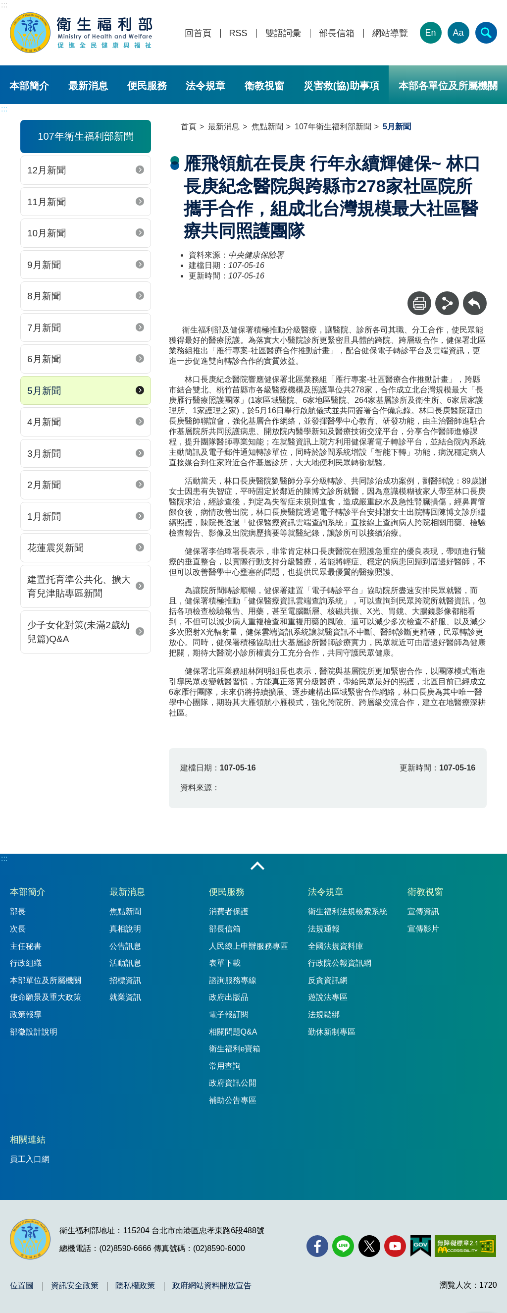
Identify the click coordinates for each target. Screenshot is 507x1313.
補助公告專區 (232, 1100)
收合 (257, 866)
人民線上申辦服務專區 (248, 946)
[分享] (447, 303)
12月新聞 (46, 170)
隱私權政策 (135, 1286)
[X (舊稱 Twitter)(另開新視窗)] (369, 1246)
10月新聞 (46, 233)
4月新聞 (44, 422)
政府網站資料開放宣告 (212, 1286)
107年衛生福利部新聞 (333, 126)
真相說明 (125, 929)
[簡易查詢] (486, 33)
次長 (18, 929)
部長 (18, 911)
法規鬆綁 (324, 1014)
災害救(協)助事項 (341, 85)
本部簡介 (29, 85)
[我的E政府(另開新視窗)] (420, 1246)
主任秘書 (26, 946)
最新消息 (88, 85)
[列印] (419, 303)
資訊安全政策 (75, 1286)
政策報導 (26, 1014)
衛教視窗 (264, 85)
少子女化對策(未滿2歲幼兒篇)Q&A (78, 632)
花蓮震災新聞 (55, 548)
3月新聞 (44, 453)
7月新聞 (44, 328)
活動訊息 (125, 963)
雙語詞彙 (283, 33)
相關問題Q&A (233, 1032)
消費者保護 (229, 911)
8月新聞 (44, 296)
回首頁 (198, 33)
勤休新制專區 (331, 1032)
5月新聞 (44, 390)
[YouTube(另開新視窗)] (395, 1246)
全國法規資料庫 (335, 946)
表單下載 (225, 963)
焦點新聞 (267, 126)
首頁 (189, 126)
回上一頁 (475, 296)
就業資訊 (125, 997)
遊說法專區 (328, 997)
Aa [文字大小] (458, 33)
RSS (238, 33)
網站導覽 (390, 33)
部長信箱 (337, 33)
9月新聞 (44, 265)
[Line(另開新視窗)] (343, 1246)
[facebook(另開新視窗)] (317, 1246)
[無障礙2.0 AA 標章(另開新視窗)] (465, 1246)
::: (4, 4)
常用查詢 (225, 1066)
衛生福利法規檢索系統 (347, 911)
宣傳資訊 (423, 911)
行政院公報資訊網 (339, 963)
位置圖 (22, 1286)
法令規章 (205, 85)
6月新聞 (44, 359)
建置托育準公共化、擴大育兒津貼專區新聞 (79, 586)
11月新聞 (46, 202)
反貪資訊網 (328, 980)
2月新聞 (44, 485)
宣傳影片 (423, 929)
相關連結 (28, 1140)
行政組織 (26, 963)
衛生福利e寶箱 (235, 1048)
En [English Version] (430, 33)
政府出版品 (229, 997)
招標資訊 (125, 980)
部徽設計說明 (33, 1032)
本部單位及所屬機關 (45, 980)
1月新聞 (44, 516)
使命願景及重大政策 (45, 997)
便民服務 (147, 85)
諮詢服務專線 (232, 980)
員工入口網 (30, 1159)
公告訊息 (125, 946)
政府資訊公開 (232, 1083)
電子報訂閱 (229, 1014)
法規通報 (324, 929)
